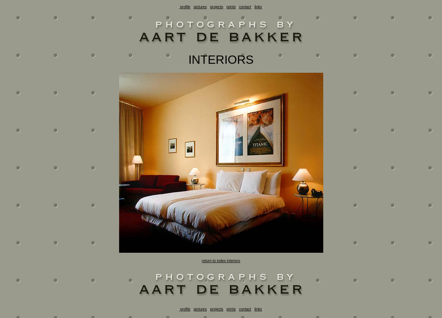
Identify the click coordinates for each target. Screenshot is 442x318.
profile (184, 7)
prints (231, 7)
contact (245, 7)
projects (216, 7)
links (258, 7)
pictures (200, 7)
